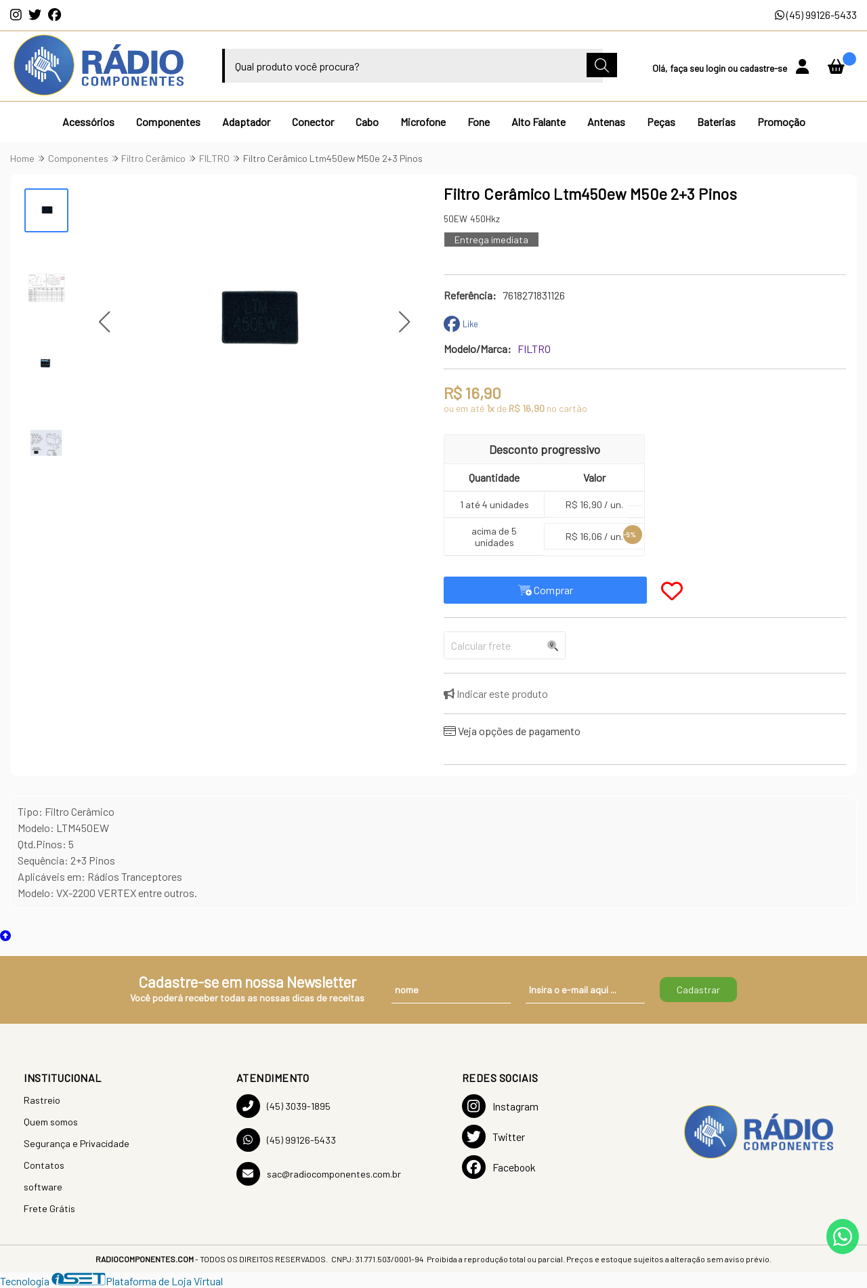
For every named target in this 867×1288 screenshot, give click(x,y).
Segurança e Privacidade (76, 1143)
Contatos (44, 1165)
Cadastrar (698, 989)
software (43, 1186)
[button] (104, 322)
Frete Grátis (49, 1208)
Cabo (367, 121)
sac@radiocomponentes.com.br (318, 1174)
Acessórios (88, 121)
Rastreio (42, 1100)
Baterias (716, 121)
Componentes (168, 121)
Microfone (423, 121)
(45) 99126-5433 (816, 14)
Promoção (781, 121)
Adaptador (246, 121)
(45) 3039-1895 (283, 1106)
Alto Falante (538, 121)
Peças (661, 121)
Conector (313, 121)
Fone (478, 121)
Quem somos (51, 1121)
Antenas (606, 121)
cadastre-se (764, 68)
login (716, 68)
